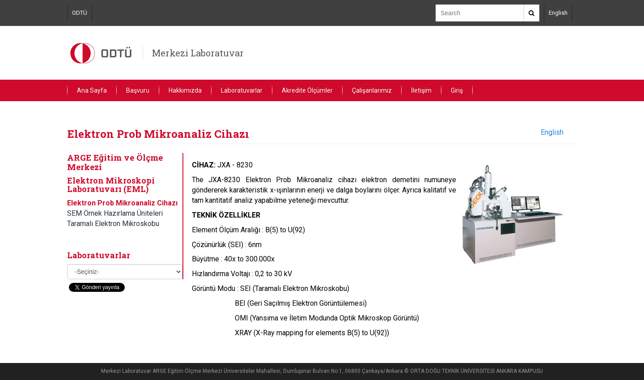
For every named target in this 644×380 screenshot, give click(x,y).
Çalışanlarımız (372, 90)
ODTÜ (79, 12)
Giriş (457, 90)
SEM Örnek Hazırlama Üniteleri (115, 213)
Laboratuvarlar (242, 90)
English (558, 12)
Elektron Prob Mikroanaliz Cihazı (122, 203)
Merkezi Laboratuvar (198, 53)
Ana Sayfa (92, 90)
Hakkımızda (185, 90)
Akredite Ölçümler (307, 90)
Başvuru (137, 90)
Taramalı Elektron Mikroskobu (113, 223)
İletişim (421, 90)
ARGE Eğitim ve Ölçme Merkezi (115, 162)
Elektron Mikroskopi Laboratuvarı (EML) (111, 185)
